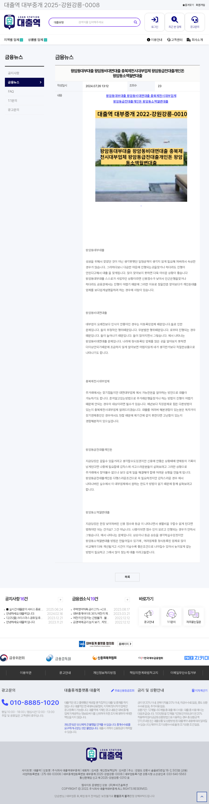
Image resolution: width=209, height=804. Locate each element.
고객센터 (174, 40)
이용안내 (154, 40)
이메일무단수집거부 (183, 673)
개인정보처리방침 (104, 673)
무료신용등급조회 (122, 690)
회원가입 (200, 5)
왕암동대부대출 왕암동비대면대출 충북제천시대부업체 (141, 96)
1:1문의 (12, 101)
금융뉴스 (13, 82)
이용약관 (25, 673)
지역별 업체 (13, 40)
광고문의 (13, 110)
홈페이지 (125, 644)
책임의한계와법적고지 (144, 673)
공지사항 (13, 73)
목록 (127, 577)
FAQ (11, 91)
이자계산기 (199, 690)
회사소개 (195, 40)
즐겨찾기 (188, 5)
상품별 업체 (37, 40)
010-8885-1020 (30, 702)
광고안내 (65, 673)
